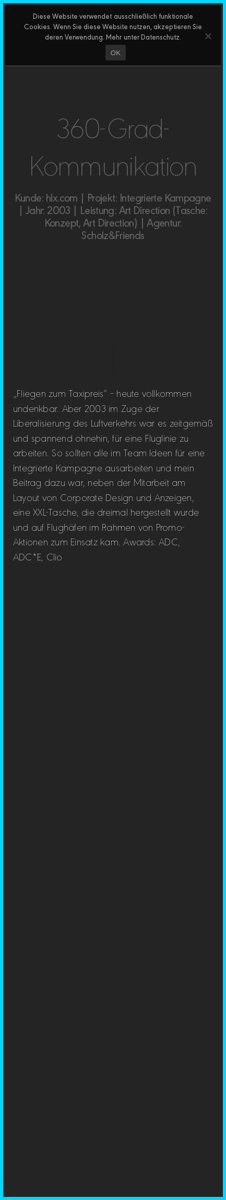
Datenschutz (160, 36)
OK (116, 53)
